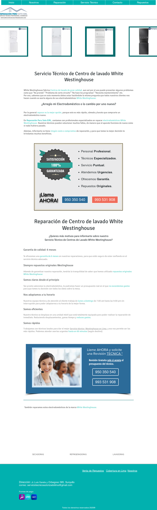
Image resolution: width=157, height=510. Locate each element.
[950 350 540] (75, 199)
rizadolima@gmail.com (60, 485)
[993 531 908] (105, 199)
